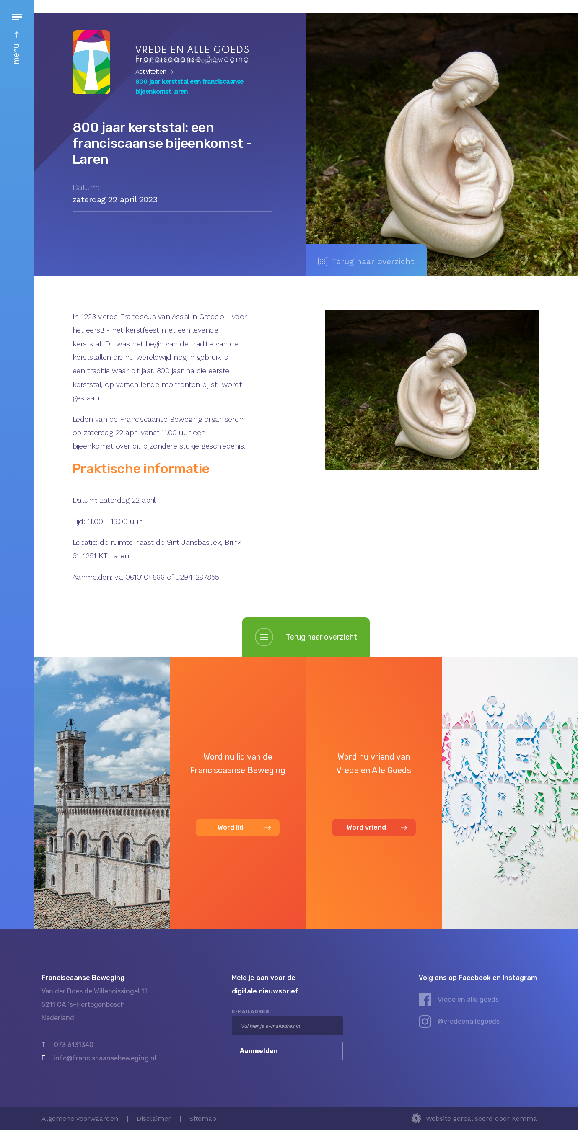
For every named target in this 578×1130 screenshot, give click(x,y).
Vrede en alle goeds (468, 1000)
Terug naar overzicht (366, 261)
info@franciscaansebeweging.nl (105, 1058)
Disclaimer (154, 1118)
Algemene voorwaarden (79, 1118)
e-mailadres (250, 1011)
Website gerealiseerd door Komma (481, 1118)
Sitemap (202, 1118)
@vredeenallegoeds (469, 1021)
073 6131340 (73, 1045)
